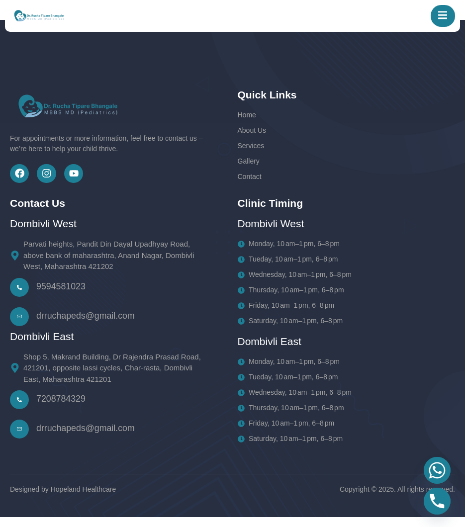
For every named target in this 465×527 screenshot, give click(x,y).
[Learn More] (108, 326)
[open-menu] (439, 18)
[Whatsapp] (437, 470)
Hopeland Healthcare (83, 499)
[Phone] (437, 501)
